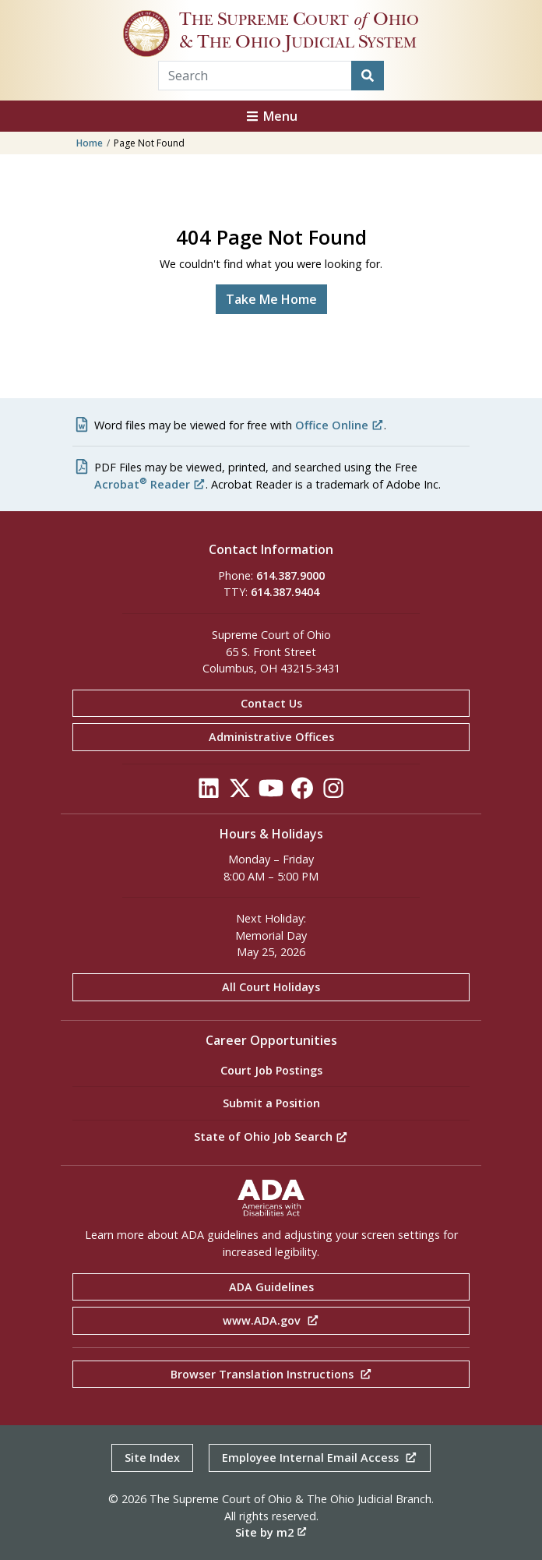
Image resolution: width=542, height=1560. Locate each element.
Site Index (152, 1457)
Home (89, 143)
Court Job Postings (271, 1070)
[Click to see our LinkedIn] (209, 792)
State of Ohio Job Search (271, 1136)
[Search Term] (255, 75)
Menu (271, 116)
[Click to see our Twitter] (240, 792)
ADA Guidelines (271, 1286)
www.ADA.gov (271, 1320)
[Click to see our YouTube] (271, 792)
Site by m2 (271, 1532)
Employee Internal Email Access (319, 1457)
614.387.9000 (290, 575)
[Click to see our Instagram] (333, 792)
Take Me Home (271, 299)
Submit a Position (271, 1103)
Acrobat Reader (150, 484)
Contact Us (271, 703)
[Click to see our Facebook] (302, 792)
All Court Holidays (271, 986)
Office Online (339, 425)
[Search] (367, 75)
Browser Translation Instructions (271, 1374)
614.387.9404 (285, 591)
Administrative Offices (271, 736)
